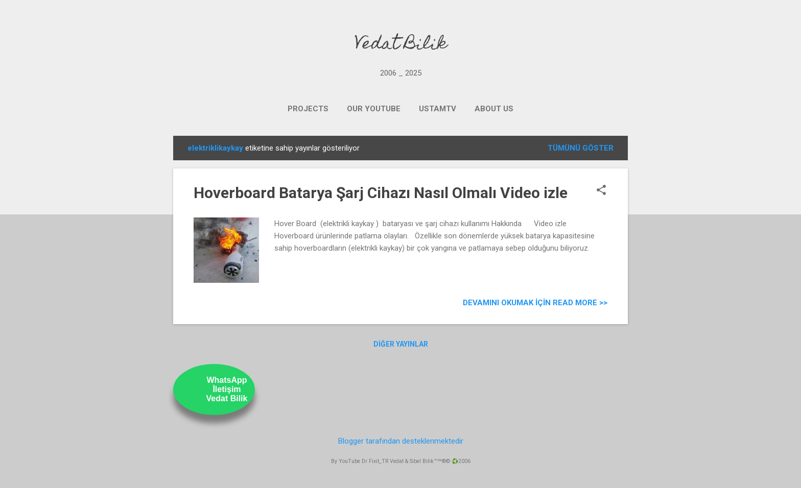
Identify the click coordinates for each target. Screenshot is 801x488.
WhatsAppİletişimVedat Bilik (227, 389)
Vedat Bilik (401, 45)
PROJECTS (308, 108)
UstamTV (437, 108)
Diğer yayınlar (400, 344)
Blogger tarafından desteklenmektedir (400, 441)
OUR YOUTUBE (373, 108)
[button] (601, 191)
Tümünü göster (581, 148)
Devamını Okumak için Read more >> (535, 302)
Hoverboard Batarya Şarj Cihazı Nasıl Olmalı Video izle (381, 193)
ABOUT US (494, 108)
